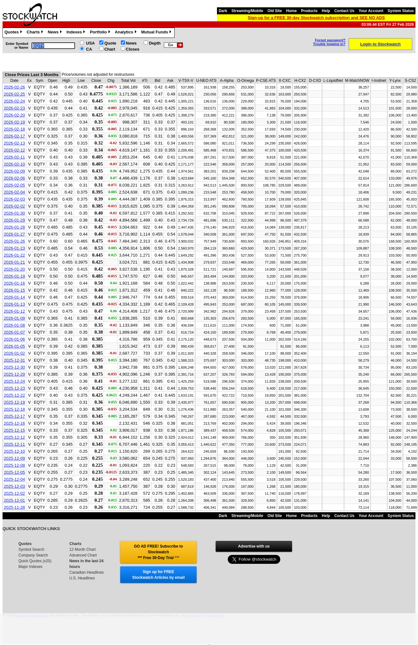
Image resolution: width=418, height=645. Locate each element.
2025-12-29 (14, 374)
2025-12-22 (14, 395)
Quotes (14, 32)
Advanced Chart (83, 555)
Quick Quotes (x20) (34, 561)
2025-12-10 (14, 451)
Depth (155, 43)
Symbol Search (31, 549)
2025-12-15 (14, 430)
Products (309, 11)
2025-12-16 (14, 423)
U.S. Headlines (82, 578)
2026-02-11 (14, 157)
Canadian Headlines (86, 572)
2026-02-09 (14, 171)
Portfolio (100, 32)
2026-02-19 (14, 122)
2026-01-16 (14, 283)
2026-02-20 (14, 115)
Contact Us (344, 11)
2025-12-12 (14, 437)
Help (326, 11)
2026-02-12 (14, 150)
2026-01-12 (14, 311)
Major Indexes (30, 566)
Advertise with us (253, 546)
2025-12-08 (14, 465)
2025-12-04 (14, 479)
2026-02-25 (14, 94)
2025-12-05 (14, 472)
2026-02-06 (14, 178)
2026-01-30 (14, 213)
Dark (223, 11)
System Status (400, 11)
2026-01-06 (14, 339)
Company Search (33, 555)
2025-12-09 (14, 458)
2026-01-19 (14, 276)
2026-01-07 (14, 332)
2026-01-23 (14, 248)
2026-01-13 (14, 304)
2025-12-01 (14, 500)
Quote (110, 43)
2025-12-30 (14, 367)
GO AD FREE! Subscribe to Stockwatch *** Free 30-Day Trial (158, 552)
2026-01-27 (14, 234)
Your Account (371, 11)
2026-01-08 (14, 325)
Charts (36, 32)
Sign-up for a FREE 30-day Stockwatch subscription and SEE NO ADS (316, 17)
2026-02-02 (14, 206)
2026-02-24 (14, 101)
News (55, 32)
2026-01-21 (14, 262)
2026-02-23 (14, 108)
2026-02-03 (14, 199)
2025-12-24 (14, 381)
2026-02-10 (14, 164)
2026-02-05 (14, 185)
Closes (133, 49)
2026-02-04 (14, 192)
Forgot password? (330, 40)
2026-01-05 (14, 346)
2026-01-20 (14, 269)
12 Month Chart (82, 549)
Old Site (275, 11)
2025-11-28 (14, 507)
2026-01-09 (14, 318)
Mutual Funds (157, 32)
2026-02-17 (14, 136)
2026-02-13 (14, 143)
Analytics (126, 32)
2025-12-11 (14, 444)
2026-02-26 (14, 87)
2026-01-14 (14, 297)
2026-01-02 (14, 353)
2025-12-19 (14, 402)
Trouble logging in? (329, 44)
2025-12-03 (14, 486)
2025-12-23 (14, 388)
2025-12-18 (14, 409)
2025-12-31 (14, 360)
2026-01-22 (14, 255)
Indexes (76, 32)
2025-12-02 (14, 493)
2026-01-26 (14, 241)
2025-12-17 (14, 416)
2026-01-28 (14, 227)
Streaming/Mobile (247, 11)
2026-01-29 (14, 220)
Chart (109, 49)
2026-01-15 (14, 290)
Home (291, 11)
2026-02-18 (14, 129)
